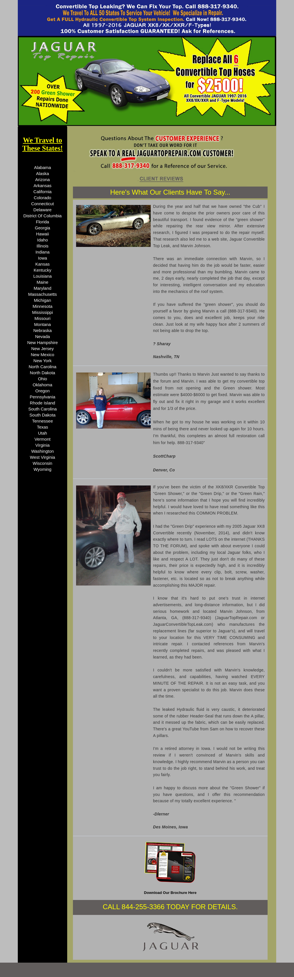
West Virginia (42, 457)
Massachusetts (42, 294)
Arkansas (43, 185)
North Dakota (42, 372)
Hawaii (42, 233)
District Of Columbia (42, 215)
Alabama (42, 167)
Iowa (42, 258)
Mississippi (42, 312)
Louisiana (42, 276)
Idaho (42, 239)
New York (42, 360)
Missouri (42, 318)
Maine (43, 282)
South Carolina (42, 408)
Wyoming (42, 469)
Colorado (42, 197)
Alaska (42, 173)
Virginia (42, 445)
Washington (42, 451)
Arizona (42, 179)
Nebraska (42, 330)
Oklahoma (42, 384)
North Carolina (43, 366)
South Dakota (43, 414)
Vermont (42, 439)
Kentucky (42, 270)
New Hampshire (42, 342)
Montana (42, 324)
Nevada (42, 336)
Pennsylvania (42, 396)
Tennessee (42, 421)
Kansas (42, 264)
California (42, 191)
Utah (42, 433)
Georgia (42, 227)
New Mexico (42, 354)
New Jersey (42, 348)
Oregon (42, 390)
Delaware (42, 209)
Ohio (42, 378)
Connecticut (42, 203)
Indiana (42, 251)
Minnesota (42, 306)
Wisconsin (42, 463)
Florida (42, 221)
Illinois (42, 245)
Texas (42, 427)
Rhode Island (42, 402)
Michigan (42, 300)
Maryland (42, 288)
